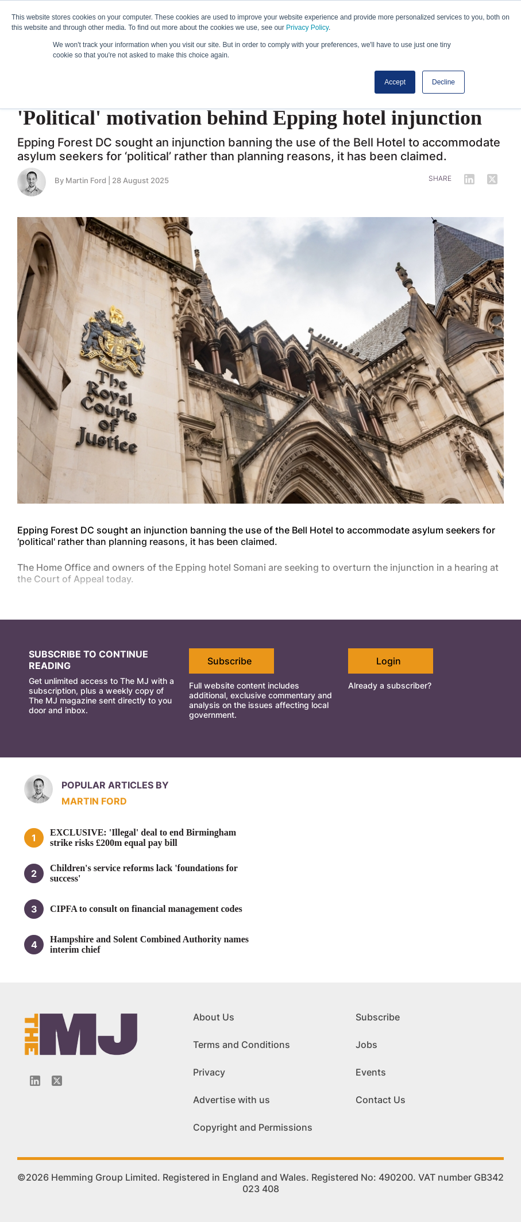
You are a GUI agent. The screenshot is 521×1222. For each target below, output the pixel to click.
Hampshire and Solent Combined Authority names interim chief (149, 944)
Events (371, 1072)
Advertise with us (231, 1099)
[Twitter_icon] (57, 1081)
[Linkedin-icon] (35, 1081)
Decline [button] (443, 82)
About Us (213, 1017)
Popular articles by (115, 785)
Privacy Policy (307, 28)
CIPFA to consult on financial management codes (146, 909)
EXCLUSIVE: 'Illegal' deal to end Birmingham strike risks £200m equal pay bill (143, 837)
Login (388, 661)
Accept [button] (395, 82)
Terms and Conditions (241, 1044)
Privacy (209, 1072)
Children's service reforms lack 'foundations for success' (144, 873)
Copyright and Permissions (252, 1127)
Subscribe (229, 661)
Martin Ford (85, 180)
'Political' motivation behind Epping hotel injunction (249, 117)
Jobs (366, 1044)
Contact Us (381, 1099)
